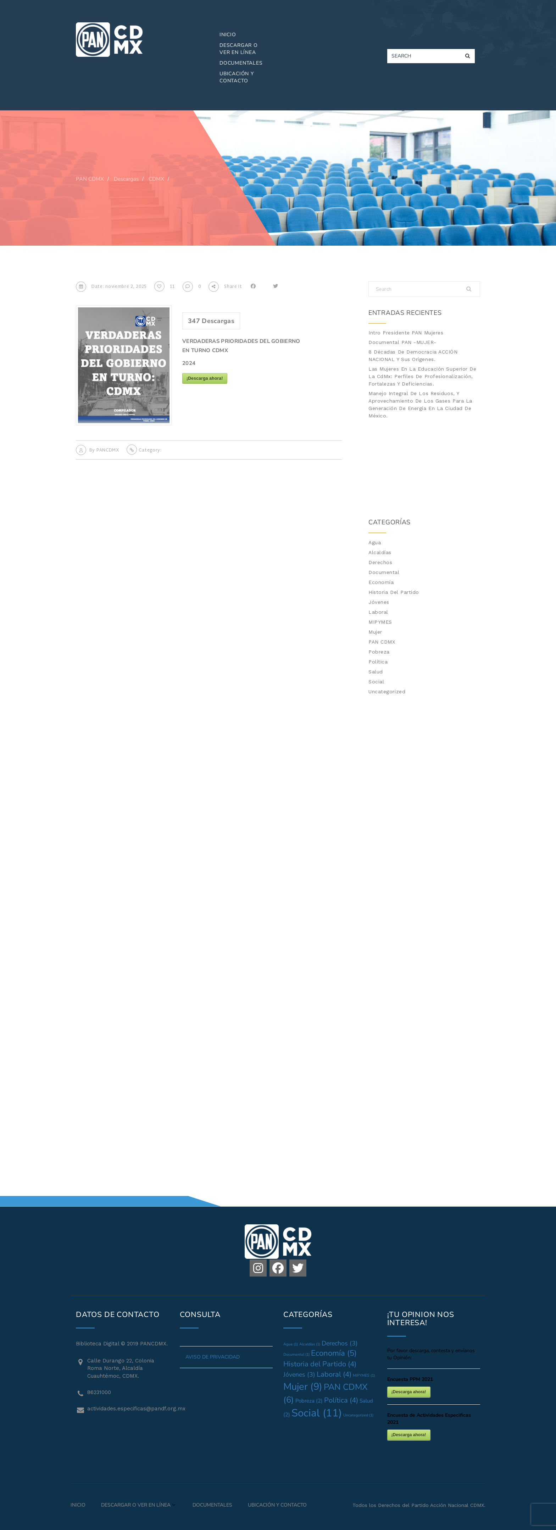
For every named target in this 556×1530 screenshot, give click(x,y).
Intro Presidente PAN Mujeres (405, 332)
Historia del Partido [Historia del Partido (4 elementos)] (319, 1364)
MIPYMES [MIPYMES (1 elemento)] (364, 1375)
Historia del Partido (393, 592)
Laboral (378, 612)
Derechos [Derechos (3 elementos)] (340, 1343)
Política (378, 662)
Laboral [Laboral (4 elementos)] (334, 1374)
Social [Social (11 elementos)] (316, 1413)
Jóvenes (378, 602)
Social (376, 681)
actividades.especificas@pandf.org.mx (128, 1408)
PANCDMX (107, 450)
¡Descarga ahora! (205, 378)
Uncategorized (386, 691)
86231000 (99, 1392)
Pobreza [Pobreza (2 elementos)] (309, 1400)
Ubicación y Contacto (236, 77)
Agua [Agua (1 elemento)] (290, 1344)
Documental (384, 572)
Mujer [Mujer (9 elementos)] (302, 1386)
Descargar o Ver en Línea (238, 49)
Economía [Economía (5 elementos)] (334, 1353)
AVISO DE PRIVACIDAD (212, 1357)
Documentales (241, 63)
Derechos (380, 562)
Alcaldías (379, 552)
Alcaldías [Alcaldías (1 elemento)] (309, 1344)
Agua (374, 542)
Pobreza (379, 652)
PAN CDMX (381, 642)
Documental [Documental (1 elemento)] (296, 1354)
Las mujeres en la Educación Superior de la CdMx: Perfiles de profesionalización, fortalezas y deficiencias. (422, 376)
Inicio (227, 34)
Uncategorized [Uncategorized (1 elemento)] (358, 1415)
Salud (375, 671)
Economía (381, 582)
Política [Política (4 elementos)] (341, 1400)
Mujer (375, 632)
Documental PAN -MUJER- (402, 342)
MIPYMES (380, 622)
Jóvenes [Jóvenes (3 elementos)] (299, 1374)
